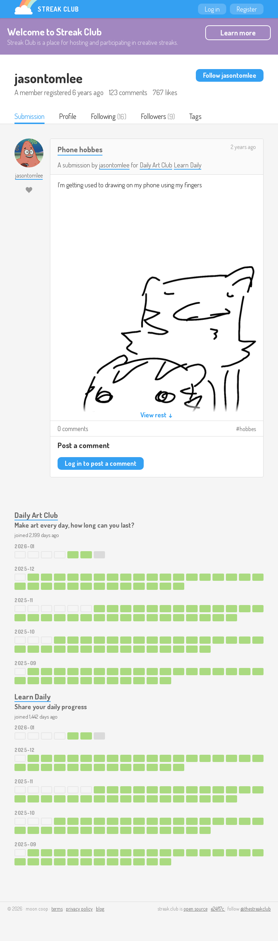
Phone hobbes (80, 149)
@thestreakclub (255, 909)
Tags (197, 116)
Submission (29, 116)
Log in (212, 9)
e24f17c (218, 909)
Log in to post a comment (100, 464)
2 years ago (243, 147)
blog (100, 909)
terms (57, 909)
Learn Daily (188, 165)
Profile (68, 116)
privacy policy (79, 909)
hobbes (248, 429)
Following (104, 116)
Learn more (238, 32)
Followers (155, 116)
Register (246, 9)
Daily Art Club (156, 165)
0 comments (73, 429)
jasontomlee (114, 165)
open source (195, 909)
